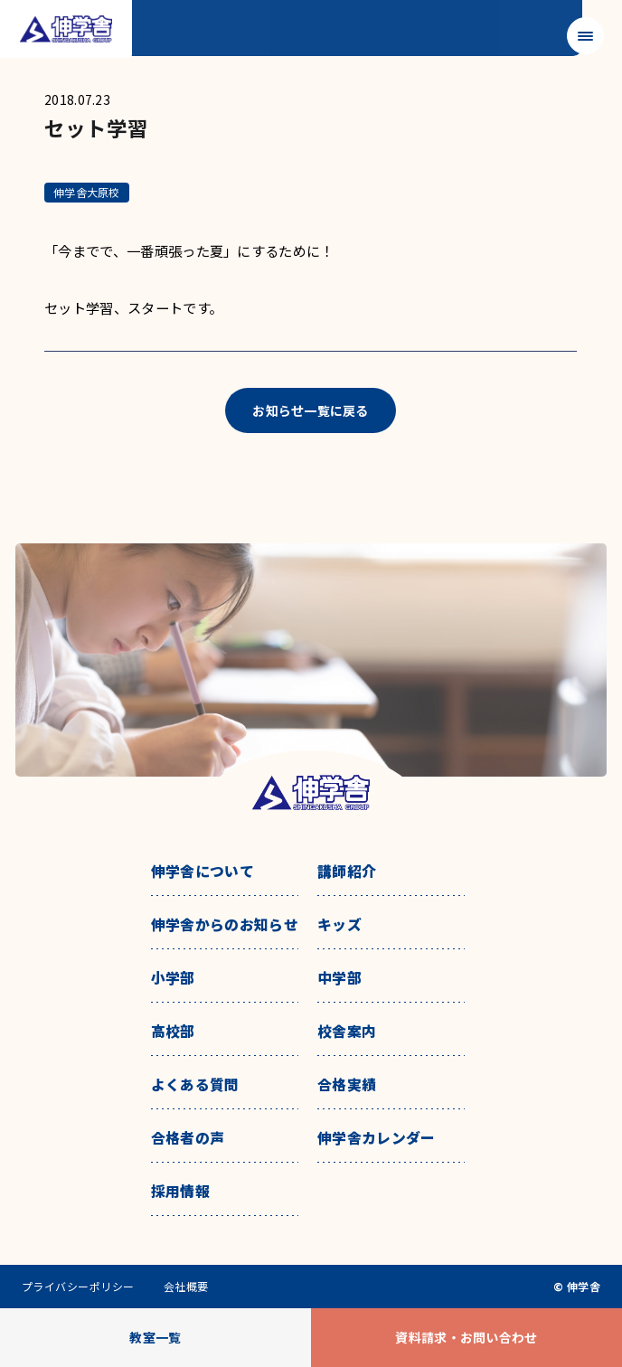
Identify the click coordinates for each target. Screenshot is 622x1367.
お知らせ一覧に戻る (310, 410)
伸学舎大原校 (86, 192)
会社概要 (186, 1286)
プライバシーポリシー (78, 1286)
